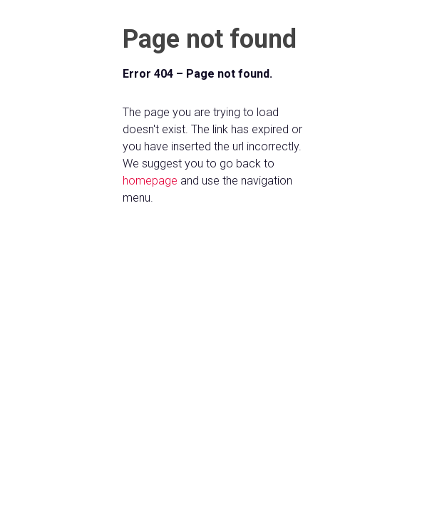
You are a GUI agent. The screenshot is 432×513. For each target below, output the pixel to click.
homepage (150, 180)
